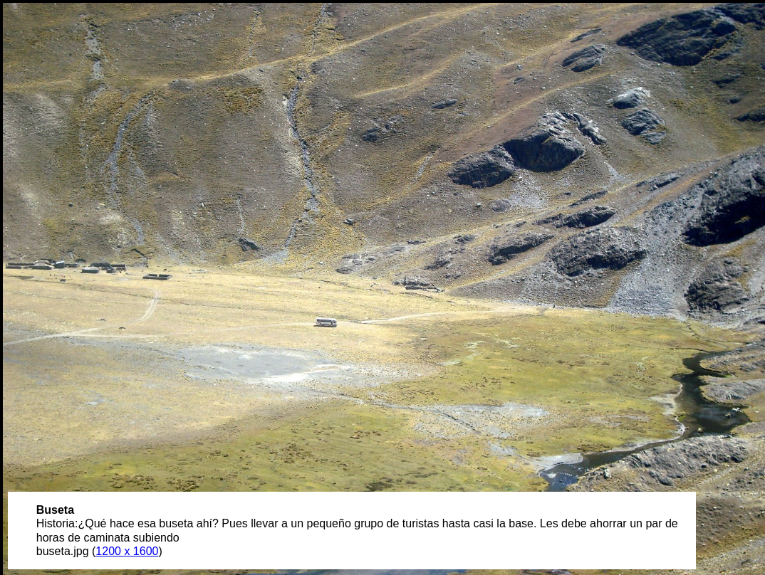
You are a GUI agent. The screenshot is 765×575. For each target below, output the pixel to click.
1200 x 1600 (126, 551)
